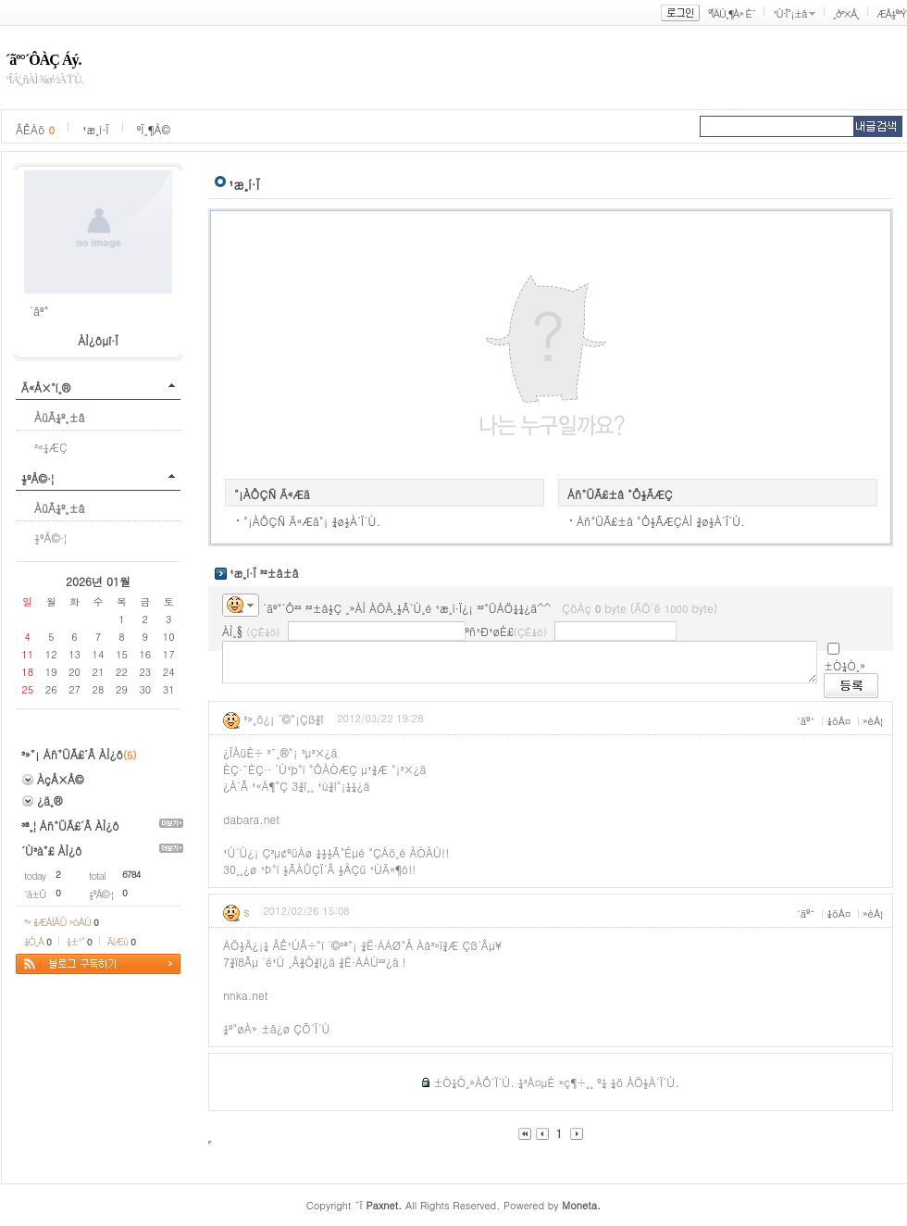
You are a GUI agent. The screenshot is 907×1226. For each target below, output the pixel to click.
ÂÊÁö (35, 129)
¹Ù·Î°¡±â (789, 13)
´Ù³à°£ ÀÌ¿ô (51, 850)
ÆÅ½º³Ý (891, 13)
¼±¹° (79, 941)
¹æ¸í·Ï (95, 129)
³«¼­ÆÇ (51, 447)
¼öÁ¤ (838, 721)
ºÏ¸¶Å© (153, 129)
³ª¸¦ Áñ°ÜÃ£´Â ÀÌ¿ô (70, 825)
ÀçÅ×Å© (60, 779)
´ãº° (39, 311)
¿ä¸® (49, 800)
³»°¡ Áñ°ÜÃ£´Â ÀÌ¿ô (72, 754)
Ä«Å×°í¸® (45, 387)
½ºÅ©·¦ (37, 478)
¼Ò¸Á (37, 941)
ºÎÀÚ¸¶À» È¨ (731, 13)
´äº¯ (806, 721)
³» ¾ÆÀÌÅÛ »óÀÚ (61, 922)
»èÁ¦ (873, 721)
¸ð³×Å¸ (846, 13)
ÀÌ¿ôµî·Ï (98, 340)
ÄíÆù (121, 941)
